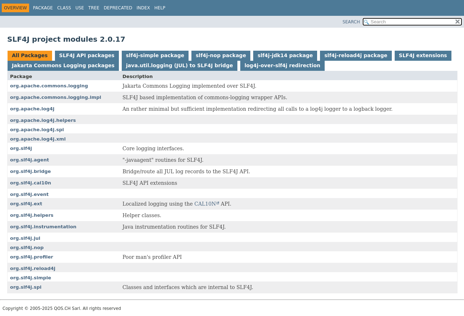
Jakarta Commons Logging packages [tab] (63, 65)
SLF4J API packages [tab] (87, 55)
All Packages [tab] (30, 55)
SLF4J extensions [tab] (423, 55)
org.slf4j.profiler (31, 257)
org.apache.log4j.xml (38, 139)
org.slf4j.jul (25, 238)
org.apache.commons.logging (49, 85)
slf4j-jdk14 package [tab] (285, 55)
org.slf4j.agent (29, 159)
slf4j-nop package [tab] (221, 55)
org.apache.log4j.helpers (43, 120)
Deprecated (118, 7)
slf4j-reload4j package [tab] (355, 55)
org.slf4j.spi (25, 287)
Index (143, 7)
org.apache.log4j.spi (37, 129)
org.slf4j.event (29, 194)
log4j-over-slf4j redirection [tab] (282, 65)
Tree (93, 7)
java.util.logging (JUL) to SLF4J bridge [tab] (179, 65)
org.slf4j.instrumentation (43, 226)
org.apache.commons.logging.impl (55, 97)
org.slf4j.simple (30, 277)
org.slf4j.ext (26, 203)
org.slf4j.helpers (32, 215)
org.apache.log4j (32, 108)
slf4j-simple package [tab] (155, 55)
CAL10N (205, 204)
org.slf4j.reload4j (32, 268)
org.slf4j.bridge (30, 171)
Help (160, 7)
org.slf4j (21, 148)
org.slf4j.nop (26, 247)
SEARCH (351, 21)
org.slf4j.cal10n (30, 183)
